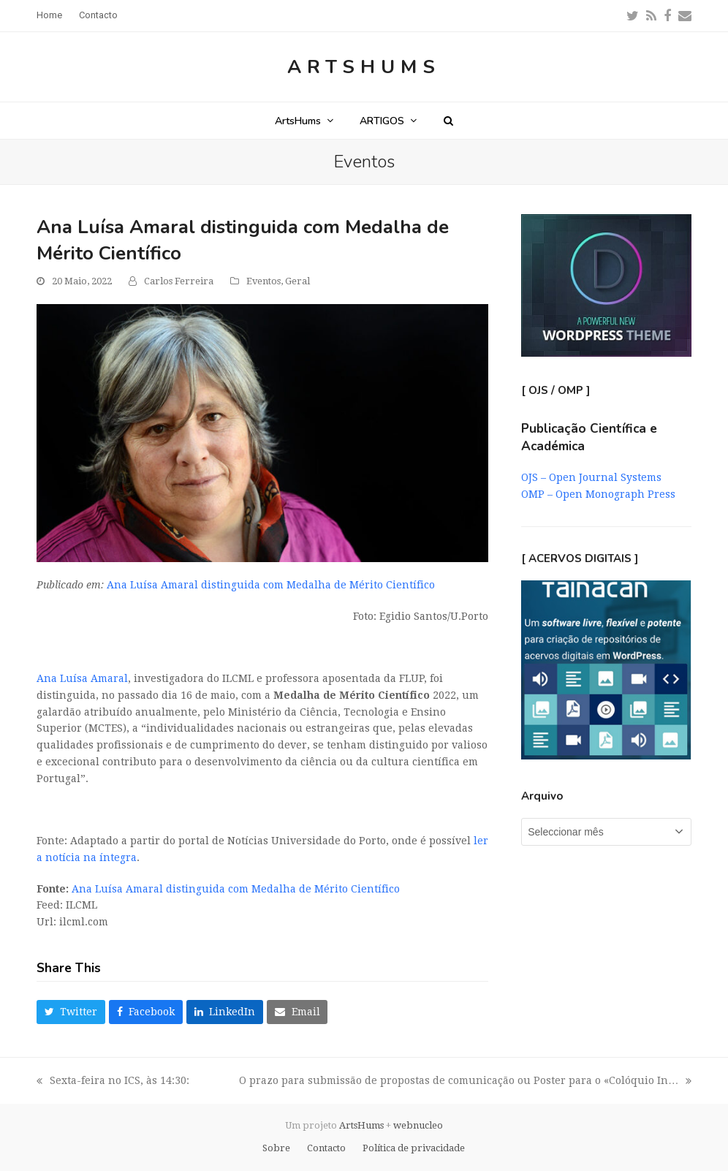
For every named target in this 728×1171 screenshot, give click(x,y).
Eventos (263, 281)
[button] (448, 120)
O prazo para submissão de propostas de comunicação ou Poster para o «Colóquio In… (465, 1082)
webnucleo (418, 1125)
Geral (297, 281)
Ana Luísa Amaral (82, 678)
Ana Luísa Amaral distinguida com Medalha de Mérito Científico (271, 585)
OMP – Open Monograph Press (598, 494)
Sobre (276, 1147)
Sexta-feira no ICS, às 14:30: (113, 1082)
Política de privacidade (414, 1147)
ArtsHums (364, 67)
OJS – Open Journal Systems (591, 477)
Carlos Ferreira (178, 281)
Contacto (326, 1147)
